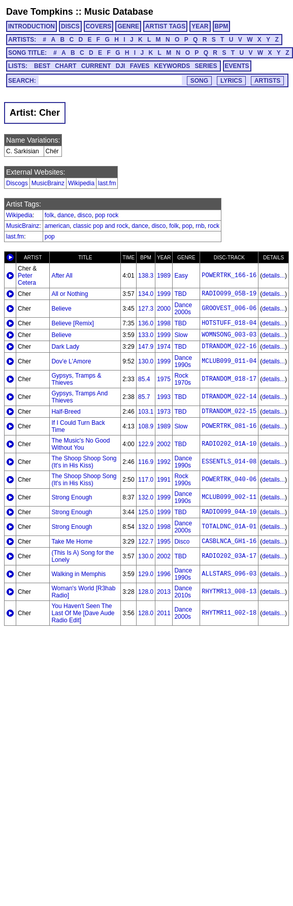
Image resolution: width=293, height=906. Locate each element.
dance (65, 215)
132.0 (145, 497)
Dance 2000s (183, 308)
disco (84, 215)
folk (49, 215)
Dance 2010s (183, 592)
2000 (164, 308)
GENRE (128, 26)
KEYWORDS (172, 66)
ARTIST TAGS (165, 26)
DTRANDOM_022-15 (229, 411)
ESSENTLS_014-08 (229, 461)
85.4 (144, 379)
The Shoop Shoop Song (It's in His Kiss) (83, 462)
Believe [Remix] (72, 323)
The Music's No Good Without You (80, 444)
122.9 (145, 444)
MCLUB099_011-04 (229, 361)
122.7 (145, 541)
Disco (181, 541)
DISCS (70, 26)
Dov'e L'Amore (71, 361)
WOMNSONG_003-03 (229, 335)
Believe (61, 308)
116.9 (145, 461)
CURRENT (96, 66)
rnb (200, 225)
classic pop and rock (100, 225)
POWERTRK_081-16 (229, 426)
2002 (164, 444)
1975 (164, 379)
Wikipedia (81, 183)
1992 (164, 461)
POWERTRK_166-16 (229, 275)
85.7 (144, 396)
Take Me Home (71, 541)
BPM (222, 26)
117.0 (145, 479)
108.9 (145, 426)
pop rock (106, 215)
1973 (164, 411)
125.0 (145, 512)
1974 (164, 346)
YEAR (199, 26)
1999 (164, 293)
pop (187, 225)
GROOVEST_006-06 (229, 308)
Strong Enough (71, 497)
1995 (164, 541)
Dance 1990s (183, 361)
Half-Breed (65, 411)
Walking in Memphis (78, 574)
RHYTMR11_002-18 (229, 613)
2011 (164, 613)
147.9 (145, 346)
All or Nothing (69, 293)
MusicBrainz (47, 183)
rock (213, 225)
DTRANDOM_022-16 (229, 346)
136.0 (145, 323)
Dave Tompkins (39, 12)
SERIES (206, 66)
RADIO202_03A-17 (229, 556)
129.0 (145, 574)
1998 (164, 323)
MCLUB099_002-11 (229, 497)
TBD (180, 293)
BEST (42, 66)
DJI (120, 66)
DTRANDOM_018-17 (229, 379)
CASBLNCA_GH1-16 (229, 541)
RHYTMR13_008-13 (229, 591)
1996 (164, 574)
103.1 (145, 411)
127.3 (145, 308)
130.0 (145, 361)
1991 (164, 479)
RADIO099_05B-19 (229, 293)
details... (273, 275)
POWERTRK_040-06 (229, 479)
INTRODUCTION (31, 26)
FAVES (139, 66)
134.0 (145, 293)
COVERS (99, 26)
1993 (164, 396)
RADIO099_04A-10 (229, 512)
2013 (164, 591)
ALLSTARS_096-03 (229, 574)
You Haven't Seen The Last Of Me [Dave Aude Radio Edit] (82, 613)
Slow (180, 335)
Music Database (118, 12)
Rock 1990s (182, 480)
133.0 (145, 335)
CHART (65, 66)
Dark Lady (65, 346)
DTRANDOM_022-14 (229, 396)
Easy (181, 275)
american (57, 225)
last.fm (107, 183)
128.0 (145, 591)
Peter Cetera (27, 279)
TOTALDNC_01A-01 (229, 526)
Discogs (17, 183)
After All (61, 275)
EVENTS (237, 66)
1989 (164, 275)
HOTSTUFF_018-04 (229, 323)
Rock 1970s (182, 379)
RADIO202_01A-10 (229, 444)
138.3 (145, 275)
